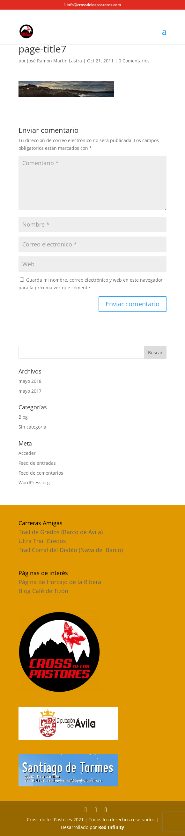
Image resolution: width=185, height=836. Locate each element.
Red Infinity (111, 827)
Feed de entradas (37, 463)
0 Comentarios (134, 61)
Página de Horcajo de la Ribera (59, 582)
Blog (23, 417)
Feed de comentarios (40, 473)
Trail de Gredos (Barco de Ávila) (60, 532)
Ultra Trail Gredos (42, 541)
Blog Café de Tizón (43, 591)
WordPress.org (34, 482)
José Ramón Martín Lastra (54, 61)
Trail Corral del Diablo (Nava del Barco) (70, 550)
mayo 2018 (29, 381)
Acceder (27, 453)
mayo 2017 (29, 391)
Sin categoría (32, 427)
